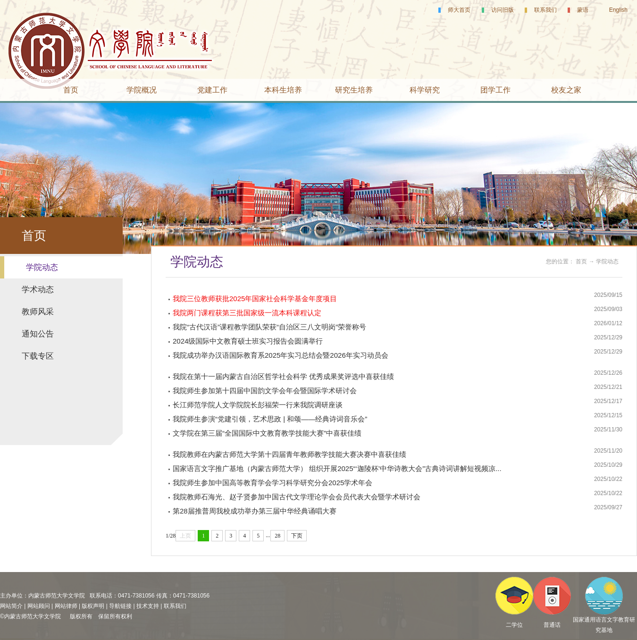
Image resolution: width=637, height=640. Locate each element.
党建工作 (212, 90)
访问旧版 (502, 10)
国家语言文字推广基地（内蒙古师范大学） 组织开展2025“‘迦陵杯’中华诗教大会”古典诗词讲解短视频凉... (337, 468)
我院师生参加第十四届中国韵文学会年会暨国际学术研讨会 (265, 391)
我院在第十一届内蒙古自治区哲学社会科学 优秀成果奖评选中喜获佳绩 (283, 376)
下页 (296, 535)
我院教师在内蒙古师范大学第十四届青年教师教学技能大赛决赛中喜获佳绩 (289, 454)
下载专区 (38, 356)
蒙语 (582, 10)
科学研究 (425, 90)
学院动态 (42, 267)
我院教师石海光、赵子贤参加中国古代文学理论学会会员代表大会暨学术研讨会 (296, 497)
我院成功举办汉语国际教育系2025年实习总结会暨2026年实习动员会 (280, 355)
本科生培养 (283, 90)
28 (277, 535)
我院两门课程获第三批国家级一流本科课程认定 (247, 313)
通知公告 (38, 333)
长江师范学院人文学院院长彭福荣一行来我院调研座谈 (258, 405)
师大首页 (459, 10)
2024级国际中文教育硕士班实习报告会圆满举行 (248, 341)
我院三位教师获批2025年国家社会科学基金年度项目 (255, 299)
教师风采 (38, 311)
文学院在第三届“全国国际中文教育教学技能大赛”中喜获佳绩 (267, 433)
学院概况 (141, 90)
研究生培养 (354, 90)
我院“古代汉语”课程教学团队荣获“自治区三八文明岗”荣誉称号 (269, 327)
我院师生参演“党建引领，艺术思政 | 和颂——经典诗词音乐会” (270, 419)
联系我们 (545, 10)
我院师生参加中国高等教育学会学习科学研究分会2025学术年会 (272, 483)
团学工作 (495, 90)
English (618, 10)
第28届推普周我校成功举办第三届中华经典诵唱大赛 (254, 511)
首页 (70, 90)
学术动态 (38, 289)
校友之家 (566, 90)
